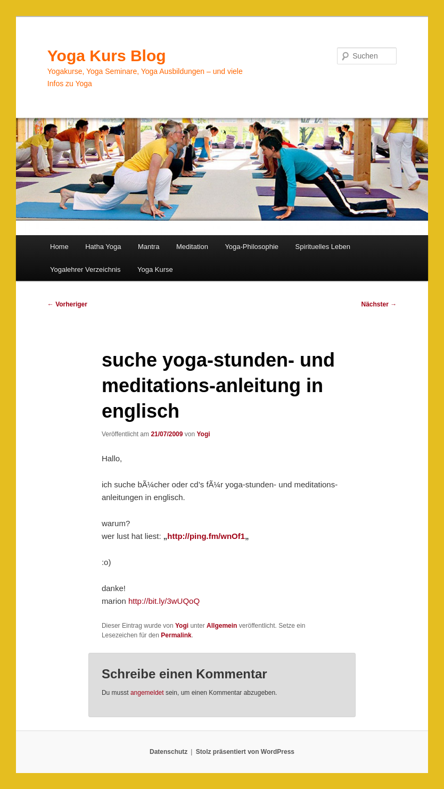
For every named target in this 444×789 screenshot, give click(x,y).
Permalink (176, 635)
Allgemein (222, 625)
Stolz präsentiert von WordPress (245, 751)
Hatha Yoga (103, 247)
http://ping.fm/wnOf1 (206, 536)
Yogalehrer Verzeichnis (85, 269)
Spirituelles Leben (322, 247)
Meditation (192, 247)
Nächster (379, 304)
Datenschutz (168, 751)
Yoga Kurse (155, 269)
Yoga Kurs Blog (106, 55)
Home (59, 247)
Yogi (203, 434)
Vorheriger (67, 304)
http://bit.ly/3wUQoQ (164, 600)
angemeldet (147, 692)
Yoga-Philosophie (251, 247)
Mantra (148, 247)
